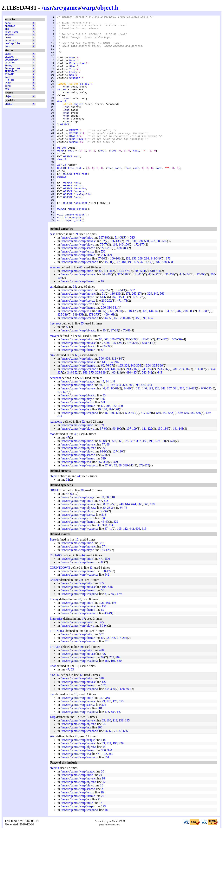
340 (156, 334)
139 (101, 466)
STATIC (9, 91)
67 (71, 535)
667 (119, 753)
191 (113, 702)
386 (160, 406)
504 (142, 312)
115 (119, 338)
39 (116, 371)
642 (59, 457)
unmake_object (74, 254)
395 (137, 426)
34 (112, 549)
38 (82, 531)
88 (107, 384)
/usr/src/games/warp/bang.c (78, 422)
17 (83, 660)
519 (107, 635)
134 (165, 469)
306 (103, 791)
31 (67, 520)
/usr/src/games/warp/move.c (78, 282)
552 (170, 454)
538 (181, 429)
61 (101, 338)
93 (101, 492)
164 (110, 403)
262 (109, 341)
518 (106, 542)
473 (148, 303)
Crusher (10, 70)
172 (136, 285)
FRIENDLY (11, 80)
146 (156, 352)
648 (203, 429)
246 (116, 403)
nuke (8, 41)
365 (110, 315)
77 (105, 285)
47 (67, 478)
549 (150, 384)
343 (152, 299)
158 (134, 299)
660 (139, 545)
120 (135, 352)
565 (186, 454)
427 (104, 695)
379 (115, 503)
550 (146, 282)
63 (76, 396)
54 (104, 765)
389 (107, 278)
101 (118, 299)
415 (141, 315)
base (8, 23)
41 (99, 566)
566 (162, 334)
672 (141, 506)
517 (143, 454)
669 (128, 730)
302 (187, 410)
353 (81, 355)
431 (166, 315)
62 (118, 303)
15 (76, 707)
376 (112, 380)
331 (134, 282)
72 (115, 506)
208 (108, 447)
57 (106, 506)
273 (159, 410)
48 (99, 352)
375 (101, 331)
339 (65, 355)
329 (109, 296)
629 (208, 454)
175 (115, 742)
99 (129, 429)
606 (137, 570)
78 (124, 371)
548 (144, 384)
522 (104, 746)
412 (111, 312)
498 (203, 315)
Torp (8, 98)
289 (118, 698)
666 (146, 545)
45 (106, 303)
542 (150, 413)
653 (113, 635)
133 (121, 761)
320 (109, 791)
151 (116, 359)
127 (114, 492)
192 (150, 429)
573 (152, 282)
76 (107, 406)
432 (172, 315)
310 (200, 352)
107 (128, 469)
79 (116, 352)
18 (75, 735)
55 (103, 352)
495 (113, 644)
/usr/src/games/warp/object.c (78, 371)
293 (128, 282)
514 (117, 278)
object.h (107, 7)
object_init (73, 261)
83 (102, 603)
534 (103, 559)
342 (131, 506)
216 (134, 410)
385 (154, 406)
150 (126, 285)
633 (193, 429)
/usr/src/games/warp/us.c (76, 299)
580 (159, 282)
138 (118, 282)
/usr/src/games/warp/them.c (78, 296)
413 (143, 380)
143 (181, 469)
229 (121, 784)
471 (142, 303)
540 (144, 413)
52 (103, 282)
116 (125, 338)
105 (119, 570)
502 (127, 454)
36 (101, 552)
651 (107, 798)
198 (116, 450)
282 (179, 352)
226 (156, 429)
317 (206, 352)
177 (142, 285)
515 (122, 278)
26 (108, 549)
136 (112, 282)
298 (185, 352)
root (8, 51)
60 (80, 308)
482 (158, 303)
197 (110, 450)
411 (106, 312)
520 (172, 482)
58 (74, 328)
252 (150, 410)
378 (125, 315)
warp (88, 7)
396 (101, 399)
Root (8, 87)
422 (156, 315)
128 (144, 352)
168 (103, 612)
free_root (11, 34)
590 (144, 359)
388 (127, 380)
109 (134, 469)
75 (101, 285)
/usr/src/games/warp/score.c (78, 289)
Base (8, 59)
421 (150, 315)
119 (115, 761)
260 (104, 341)
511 (158, 312)
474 (121, 312)
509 (180, 380)
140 (111, 454)
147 (118, 410)
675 (146, 506)
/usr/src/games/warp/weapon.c (79, 303)
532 (132, 331)
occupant (11, 44)
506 (59, 319)
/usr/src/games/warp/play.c (77, 285)
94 (107, 422)
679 (152, 545)
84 (113, 338)
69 (105, 338)
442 (131, 570)
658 (170, 303)
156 (102, 440)
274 (139, 334)
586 (164, 282)
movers (9, 37)
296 (103, 296)
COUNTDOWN (11, 66)
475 (127, 312)
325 (59, 355)
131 (138, 429)
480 (125, 289)
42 (80, 716)
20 (104, 549)
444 (187, 315)
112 (125, 570)
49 (75, 475)
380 (100, 768)
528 (149, 454)
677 (65, 433)
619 (188, 429)
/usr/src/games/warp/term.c (77, 292)
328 (126, 406)
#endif (61, 118)
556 (103, 345)
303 (191, 352)
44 (106, 359)
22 (80, 621)
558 (103, 292)
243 (163, 429)
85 (100, 312)
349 (158, 299)
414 (135, 315)
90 (103, 299)
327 (59, 413)
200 (122, 359)
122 (150, 469)
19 (76, 758)
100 (112, 299)
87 (99, 299)
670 (59, 433)
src (58, 7)
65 (81, 419)
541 (103, 443)
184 (124, 303)
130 (159, 469)
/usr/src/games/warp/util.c (77, 844)
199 (130, 303)
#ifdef (61, 104)
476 (158, 380)
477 (164, 380)
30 (104, 371)
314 (197, 410)
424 (143, 426)
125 (113, 384)
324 (212, 410)
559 (180, 454)
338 (140, 282)
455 (136, 303)
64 (110, 506)
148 (112, 422)
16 (76, 580)
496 (151, 482)
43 (91, 609)
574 (104, 587)
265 (134, 334)
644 (133, 545)
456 (144, 482)
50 (110, 303)
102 (103, 726)
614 (127, 545)
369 (85, 413)
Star (8, 94)
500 (107, 600)
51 (103, 334)
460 (106, 355)
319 (103, 499)
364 (104, 315)
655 (209, 429)
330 (109, 348)
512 (117, 331)
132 (128, 299)
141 (175, 469)
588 (164, 303)
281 (109, 289)
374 (110, 566)
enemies (10, 27)
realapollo (12, 48)
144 (151, 352)
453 (138, 359)
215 (119, 679)
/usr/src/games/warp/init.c (77, 278)
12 (104, 823)
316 (106, 426)
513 (122, 331)
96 (113, 469)
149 (121, 285)
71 (107, 545)
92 (107, 679)
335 (107, 730)
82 (102, 322)
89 (101, 667)
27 (102, 837)
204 (128, 359)
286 (175, 410)
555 (121, 742)
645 (159, 413)
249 (144, 410)
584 (113, 753)
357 (169, 429)
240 (121, 545)
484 (149, 426)
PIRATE (9, 84)
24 (78, 517)
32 (104, 489)
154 (166, 352)
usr (47, 7)
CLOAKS (9, 63)
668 (122, 730)
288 (140, 299)
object (9, 109)
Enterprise (12, 77)
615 (144, 570)
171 (128, 334)
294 (146, 299)
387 (101, 278)
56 (106, 772)
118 (114, 285)
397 (138, 482)
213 (128, 410)
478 (119, 289)
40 (81, 688)
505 (212, 315)
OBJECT (9, 117)
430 (128, 413)
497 (197, 315)
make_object (77, 247)
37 (112, 371)
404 (107, 399)
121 (107, 410)
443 (181, 315)
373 (168, 299)
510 (152, 312)
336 (112, 730)
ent (7, 30)
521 (104, 496)
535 (132, 278)
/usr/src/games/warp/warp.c (78, 847)
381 (100, 749)
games (71, 7)
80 (120, 352)
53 (67, 368)
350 (104, 566)
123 (102, 591)
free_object (73, 258)
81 (128, 371)
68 (104, 387)
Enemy (8, 73)
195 (120, 406)
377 (119, 315)
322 (114, 447)
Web (7, 101)
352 (75, 413)
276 (172, 352)
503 (137, 312)
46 (103, 429)
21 (76, 777)
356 (138, 406)
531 (175, 429)
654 (150, 359)
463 (112, 355)
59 (76, 275)
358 (105, 503)
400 (113, 413)
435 (134, 413)
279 (104, 289)
